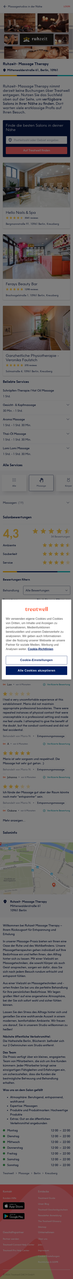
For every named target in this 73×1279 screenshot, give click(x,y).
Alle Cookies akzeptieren (36, 670)
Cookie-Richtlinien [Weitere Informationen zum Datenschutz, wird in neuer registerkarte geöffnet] (40, 649)
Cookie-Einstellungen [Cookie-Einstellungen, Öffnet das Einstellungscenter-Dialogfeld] (36, 660)
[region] (36, 640)
